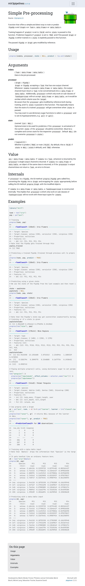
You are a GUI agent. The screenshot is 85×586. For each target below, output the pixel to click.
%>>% (35, 409)
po (16, 215)
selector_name (56, 376)
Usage (13, 551)
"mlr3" (19, 208)
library (12, 208)
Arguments (15, 555)
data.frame (41, 27)
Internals (14, 563)
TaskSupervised (21, 97)
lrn (62, 409)
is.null (61, 56)
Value (12, 559)
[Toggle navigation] (73, 3)
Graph (22, 27)
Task (32, 27)
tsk (17, 213)
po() (43, 116)
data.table (55, 27)
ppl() (50, 116)
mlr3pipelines (16, 3)
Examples (14, 567)
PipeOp (11, 27)
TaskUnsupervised (53, 189)
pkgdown (69, 580)
